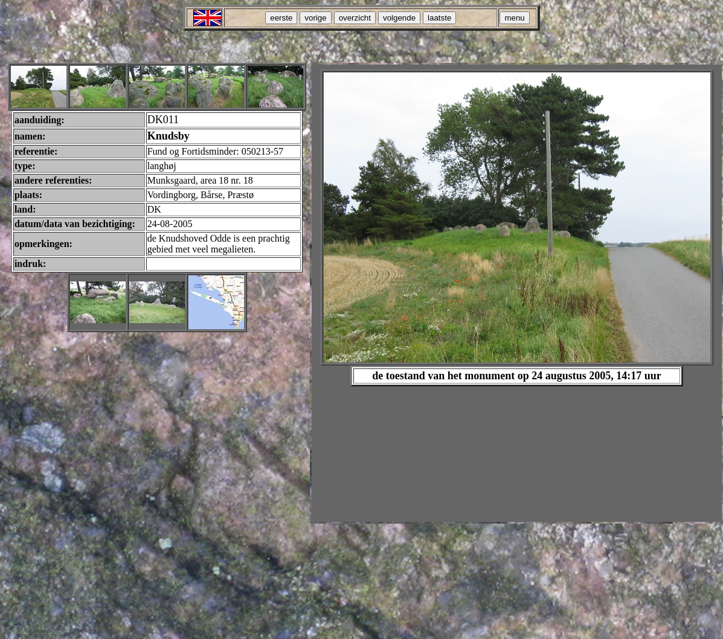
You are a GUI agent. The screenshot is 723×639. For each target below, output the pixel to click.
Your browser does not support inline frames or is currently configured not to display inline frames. (517, 293)
